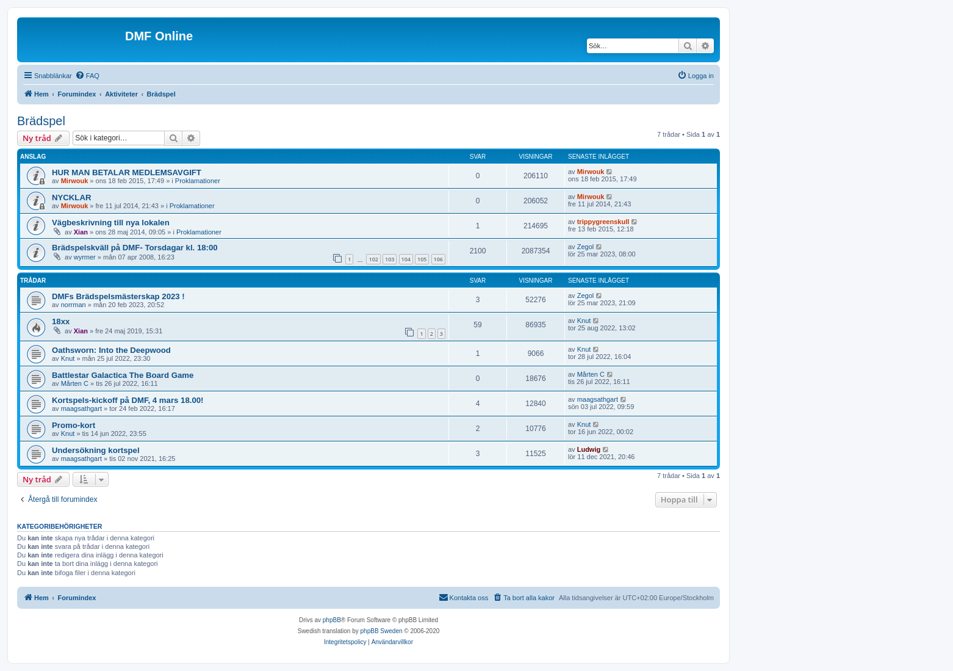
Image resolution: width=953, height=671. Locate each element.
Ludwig (589, 449)
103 (389, 259)
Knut (584, 320)
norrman (73, 304)
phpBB (332, 620)
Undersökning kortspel (96, 450)
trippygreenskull (603, 221)
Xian (81, 232)
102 (373, 259)
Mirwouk (74, 180)
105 (421, 259)
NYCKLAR (71, 197)
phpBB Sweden (382, 631)
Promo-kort (73, 425)
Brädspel (41, 121)
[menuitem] (87, 75)
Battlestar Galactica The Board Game (122, 375)
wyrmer (85, 257)
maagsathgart (81, 408)
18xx (61, 321)
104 (406, 259)
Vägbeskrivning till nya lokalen (111, 222)
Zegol (585, 246)
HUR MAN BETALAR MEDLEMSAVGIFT (126, 172)
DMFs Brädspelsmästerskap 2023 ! (118, 296)
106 (438, 259)
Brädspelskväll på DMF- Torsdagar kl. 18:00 (135, 247)
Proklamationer (197, 180)
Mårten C (74, 383)
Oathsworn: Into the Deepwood (111, 350)
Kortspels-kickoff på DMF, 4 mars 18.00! (127, 400)
